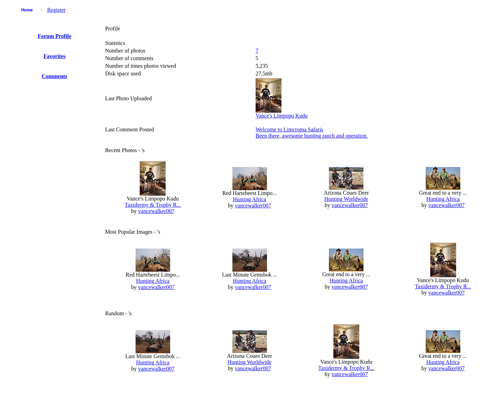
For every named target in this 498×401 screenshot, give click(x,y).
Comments (54, 76)
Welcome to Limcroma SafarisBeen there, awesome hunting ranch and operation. (312, 133)
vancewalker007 (156, 211)
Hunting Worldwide (346, 199)
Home (27, 10)
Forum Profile (54, 36)
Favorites (55, 56)
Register (56, 10)
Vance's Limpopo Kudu (281, 116)
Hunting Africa (249, 199)
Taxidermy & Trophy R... (153, 205)
